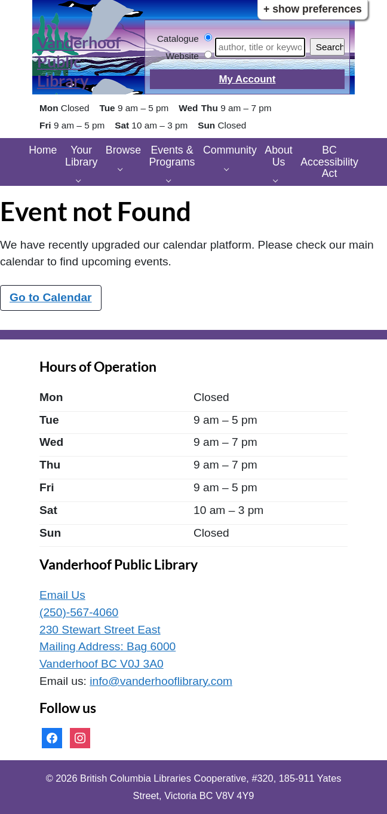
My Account (247, 79)
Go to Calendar (51, 297)
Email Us (62, 595)
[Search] (260, 47)
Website (182, 56)
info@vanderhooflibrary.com (161, 681)
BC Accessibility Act (329, 161)
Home (43, 150)
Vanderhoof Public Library (79, 61)
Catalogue (178, 38)
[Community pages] (230, 168)
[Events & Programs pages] (172, 180)
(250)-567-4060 (78, 612)
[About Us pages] (279, 180)
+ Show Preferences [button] (312, 9)
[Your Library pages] (81, 180)
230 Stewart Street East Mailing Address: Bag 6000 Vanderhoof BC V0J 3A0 (107, 647)
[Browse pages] (123, 168)
